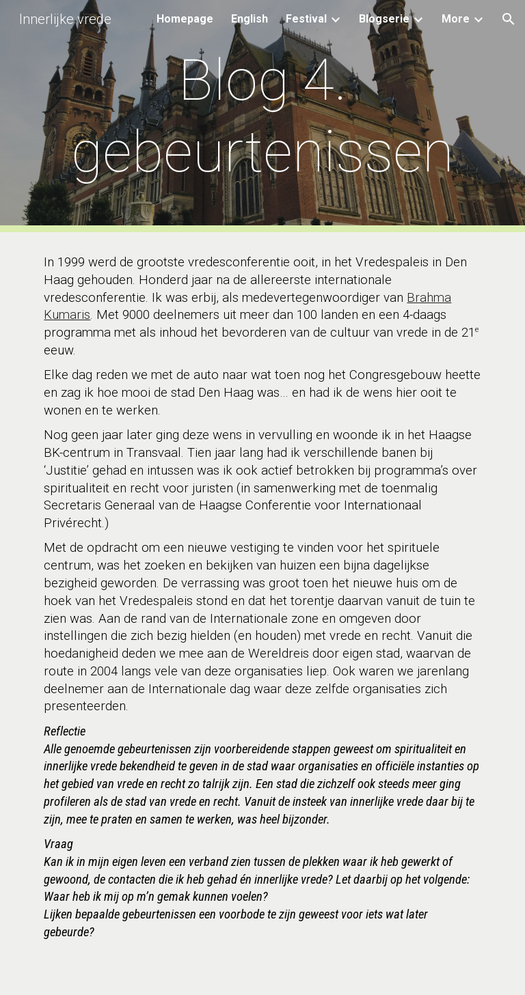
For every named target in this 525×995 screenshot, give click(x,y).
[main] (262, 116)
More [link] (456, 18)
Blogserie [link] (384, 18)
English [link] (249, 18)
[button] (508, 19)
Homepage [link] (185, 18)
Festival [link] (306, 18)
